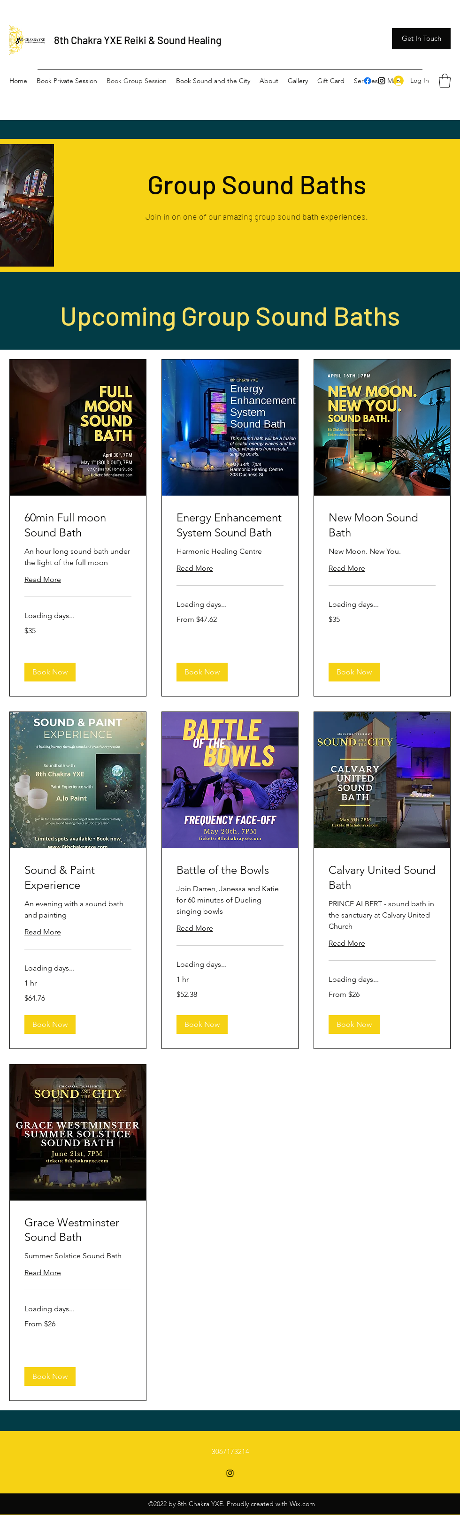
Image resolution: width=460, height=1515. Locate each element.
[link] (77, 525)
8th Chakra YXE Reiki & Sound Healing (138, 40)
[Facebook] (367, 80)
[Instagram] (381, 80)
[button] (421, 38)
